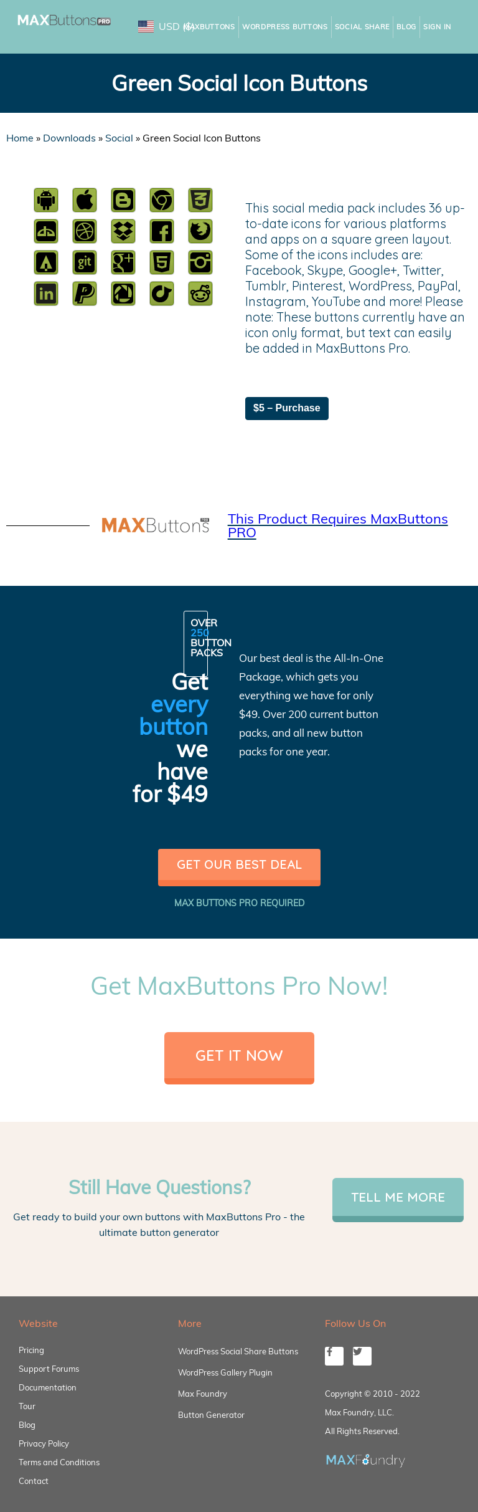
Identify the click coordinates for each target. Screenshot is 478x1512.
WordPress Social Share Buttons (238, 1351)
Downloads (69, 138)
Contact (34, 1481)
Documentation (48, 1387)
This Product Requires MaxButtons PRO (338, 525)
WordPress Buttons (285, 26)
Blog (406, 26)
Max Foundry (202, 1394)
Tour (27, 1406)
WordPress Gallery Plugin (225, 1372)
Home (20, 138)
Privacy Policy (44, 1443)
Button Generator (211, 1415)
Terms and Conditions (59, 1462)
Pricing (31, 1350)
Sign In (437, 26)
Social (119, 138)
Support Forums (49, 1369)
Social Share (362, 26)
